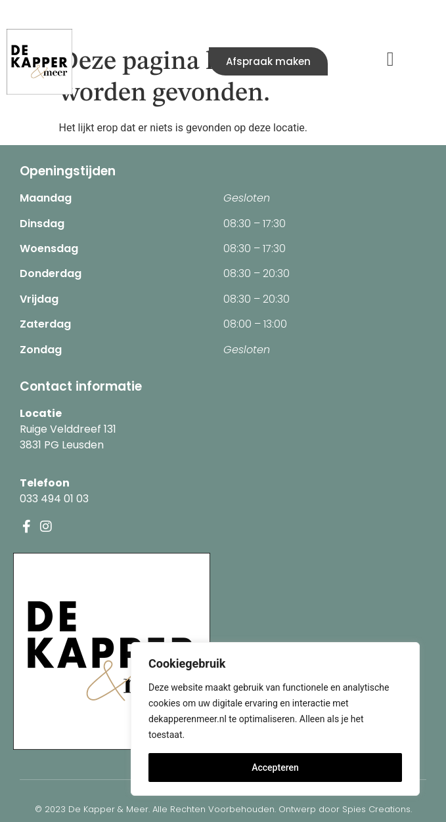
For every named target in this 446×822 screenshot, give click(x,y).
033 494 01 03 (54, 498)
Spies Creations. (377, 809)
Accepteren (275, 767)
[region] (275, 719)
